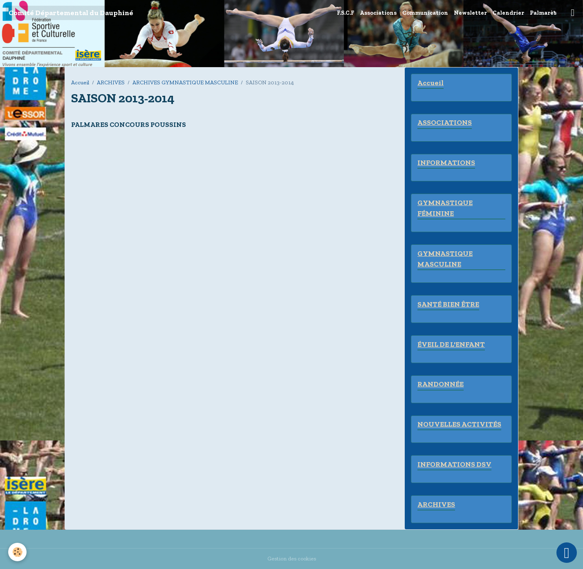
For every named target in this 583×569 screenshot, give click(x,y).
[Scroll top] (566, 552)
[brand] (71, 13)
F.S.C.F (345, 12)
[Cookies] (17, 552)
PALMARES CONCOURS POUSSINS (128, 124)
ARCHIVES (111, 82)
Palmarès (543, 12)
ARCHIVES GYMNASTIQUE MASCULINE (185, 82)
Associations (378, 12)
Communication (425, 12)
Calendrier (508, 12)
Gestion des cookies (291, 558)
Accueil (80, 82)
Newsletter (470, 12)
